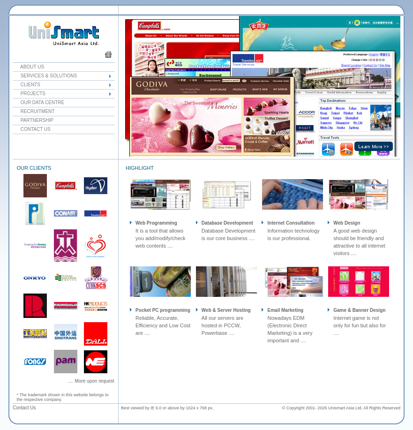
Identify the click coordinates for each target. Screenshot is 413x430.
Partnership (33, 120)
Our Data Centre (38, 102)
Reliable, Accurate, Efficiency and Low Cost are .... (162, 325)
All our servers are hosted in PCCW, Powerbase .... (222, 325)
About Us (28, 66)
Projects (29, 93)
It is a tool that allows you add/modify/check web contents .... (160, 238)
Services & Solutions (45, 75)
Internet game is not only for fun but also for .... (359, 325)
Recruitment (33, 111)
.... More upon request (91, 381)
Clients (26, 84)
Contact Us (32, 129)
